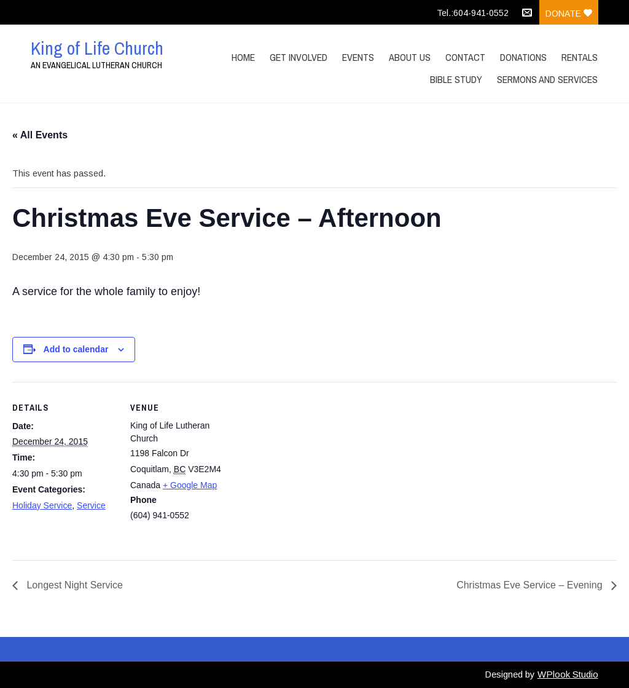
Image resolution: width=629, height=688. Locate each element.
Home (243, 57)
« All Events (40, 135)
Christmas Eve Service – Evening (530, 585)
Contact (465, 57)
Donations (523, 57)
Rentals (579, 57)
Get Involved (298, 57)
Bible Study (456, 79)
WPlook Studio (567, 674)
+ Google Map (190, 485)
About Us (410, 57)
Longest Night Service (73, 585)
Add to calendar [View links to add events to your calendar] (76, 349)
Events (358, 57)
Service (91, 505)
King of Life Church (97, 48)
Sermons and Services (547, 79)
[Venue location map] (313, 467)
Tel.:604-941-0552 (473, 13)
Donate (568, 13)
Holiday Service (42, 505)
